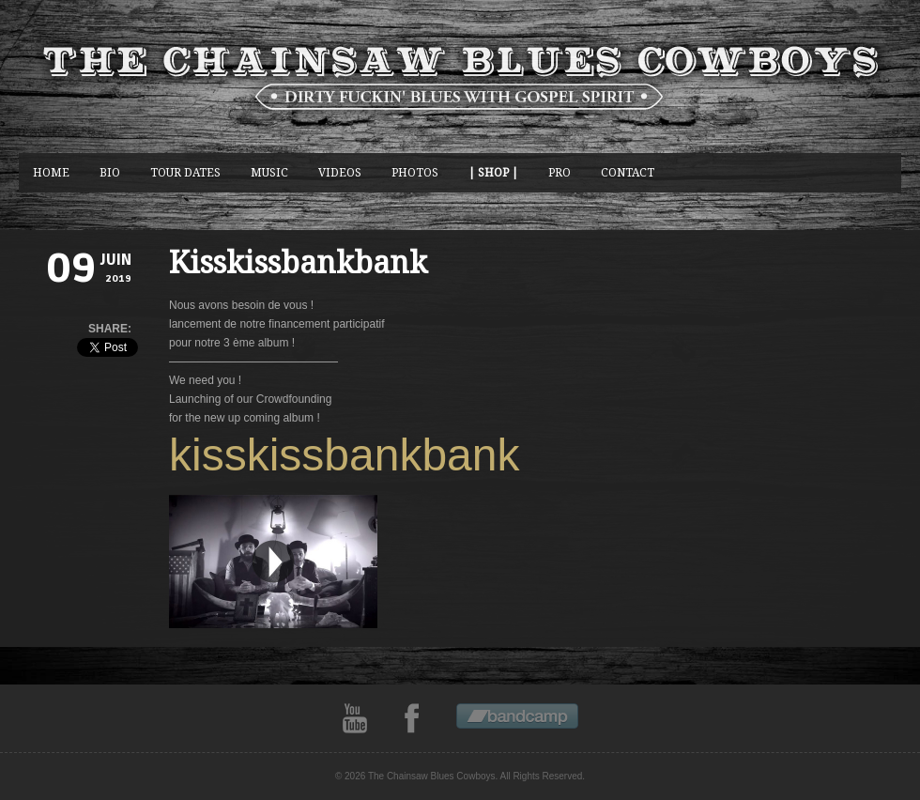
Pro (559, 172)
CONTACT (627, 172)
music (269, 172)
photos (414, 172)
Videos (339, 172)
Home (51, 172)
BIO (110, 172)
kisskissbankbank (344, 455)
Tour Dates (185, 172)
